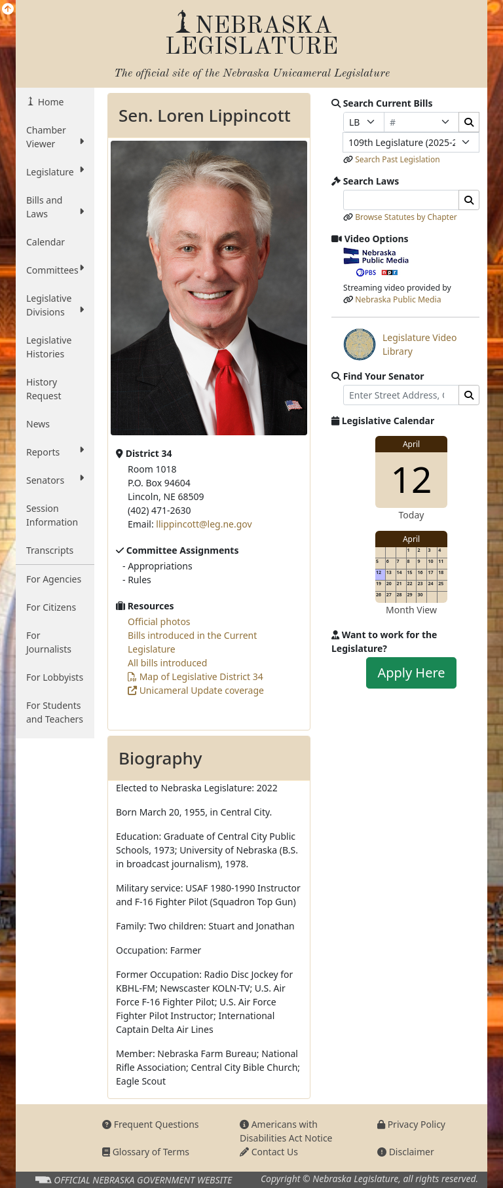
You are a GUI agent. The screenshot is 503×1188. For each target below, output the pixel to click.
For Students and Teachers (54, 712)
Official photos (159, 621)
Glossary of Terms (145, 1151)
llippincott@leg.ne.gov (204, 524)
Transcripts (49, 550)
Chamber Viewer (55, 137)
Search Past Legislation (397, 159)
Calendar (45, 242)
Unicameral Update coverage (196, 690)
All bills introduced (167, 663)
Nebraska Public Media (398, 299)
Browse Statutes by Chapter (406, 217)
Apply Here (411, 672)
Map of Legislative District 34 (195, 676)
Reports (55, 451)
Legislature (55, 171)
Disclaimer (405, 1151)
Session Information (52, 515)
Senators (55, 479)
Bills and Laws (55, 207)
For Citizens (51, 607)
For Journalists (48, 642)
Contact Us (269, 1151)
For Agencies (53, 579)
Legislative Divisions (55, 305)
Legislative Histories (48, 347)
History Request (44, 389)
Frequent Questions (150, 1124)
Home (49, 102)
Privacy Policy (411, 1124)
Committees (55, 269)
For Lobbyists (54, 677)
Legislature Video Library (399, 344)
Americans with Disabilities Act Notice (286, 1131)
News (38, 424)
